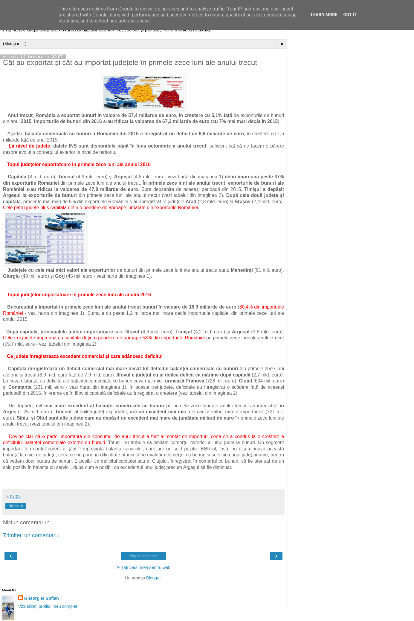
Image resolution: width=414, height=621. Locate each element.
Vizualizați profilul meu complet (47, 606)
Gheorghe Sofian (41, 598)
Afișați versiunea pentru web (144, 567)
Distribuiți (15, 506)
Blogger (153, 578)
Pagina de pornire (143, 556)
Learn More (324, 14)
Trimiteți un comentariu (31, 535)
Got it (350, 14)
